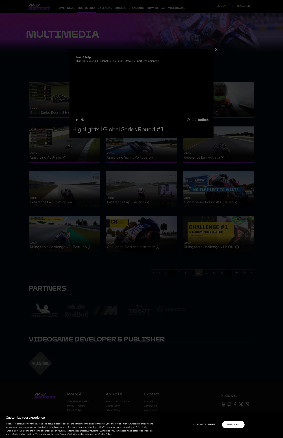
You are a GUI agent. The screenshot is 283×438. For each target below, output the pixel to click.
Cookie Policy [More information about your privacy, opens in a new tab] (105, 434)
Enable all (233, 425)
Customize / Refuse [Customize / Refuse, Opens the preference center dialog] (204, 425)
